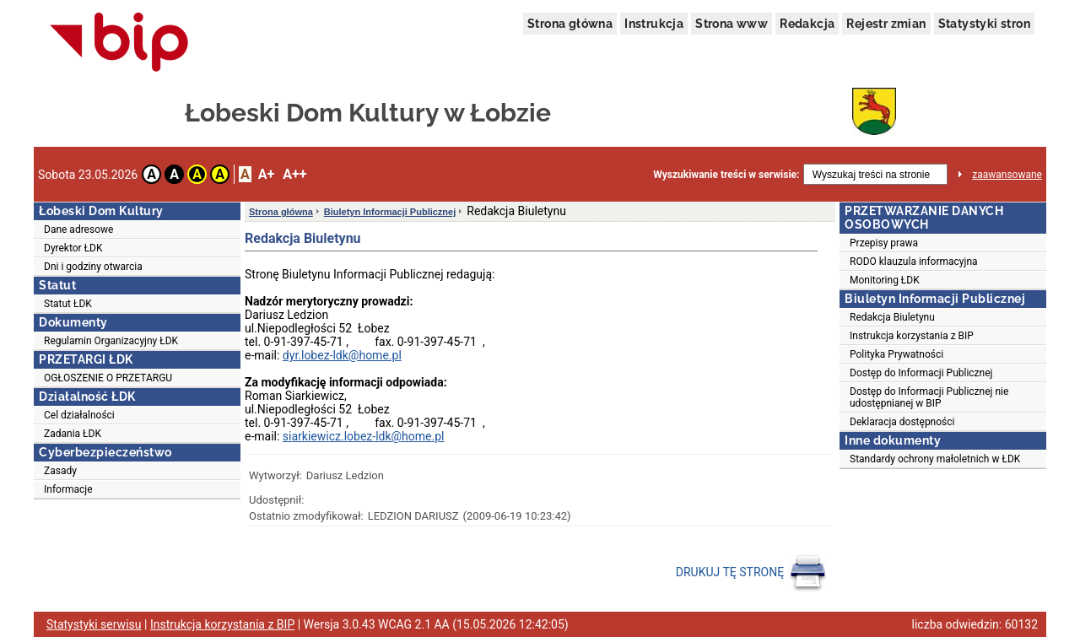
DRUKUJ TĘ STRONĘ (751, 572)
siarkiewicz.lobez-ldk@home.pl (364, 436)
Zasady (60, 471)
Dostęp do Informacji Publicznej (921, 373)
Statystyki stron (984, 23)
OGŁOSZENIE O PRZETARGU (108, 378)
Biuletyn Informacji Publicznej (390, 212)
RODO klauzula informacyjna (914, 261)
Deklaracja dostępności (902, 422)
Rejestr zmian (886, 23)
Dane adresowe (78, 229)
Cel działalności (79, 415)
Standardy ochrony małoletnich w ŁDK (935, 459)
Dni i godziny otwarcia (93, 267)
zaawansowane (1007, 175)
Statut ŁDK (68, 304)
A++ (294, 174)
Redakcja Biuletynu (892, 317)
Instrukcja (653, 23)
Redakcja (807, 23)
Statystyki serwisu (94, 624)
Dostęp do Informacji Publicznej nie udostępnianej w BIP (929, 397)
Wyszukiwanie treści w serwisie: (726, 175)
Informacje (68, 489)
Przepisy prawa (884, 243)
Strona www (731, 23)
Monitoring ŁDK (885, 280)
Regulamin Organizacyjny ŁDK (111, 341)
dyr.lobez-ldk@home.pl (342, 355)
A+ (266, 174)
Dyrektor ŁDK (73, 248)
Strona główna (570, 23)
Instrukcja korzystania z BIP (912, 336)
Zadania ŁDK (72, 434)
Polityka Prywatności (896, 354)
